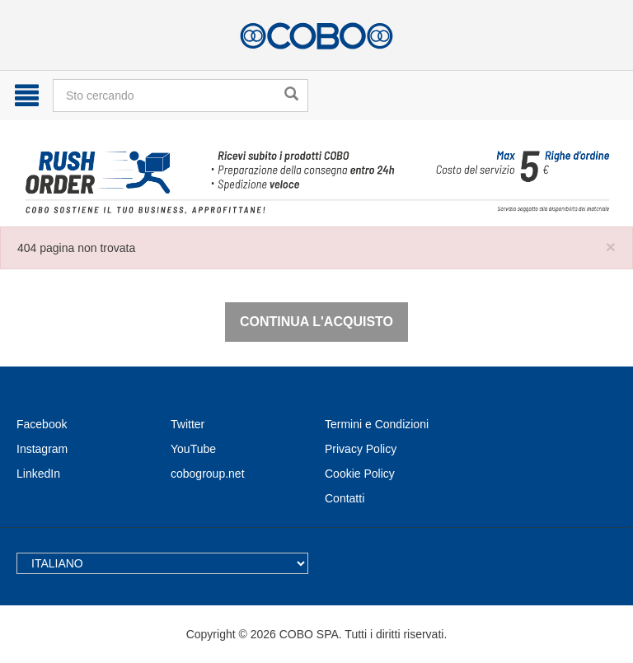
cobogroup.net (208, 473)
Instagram (42, 448)
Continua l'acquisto (316, 322)
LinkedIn (38, 473)
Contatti (344, 498)
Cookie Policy (360, 473)
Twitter (187, 424)
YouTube (193, 448)
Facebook (41, 424)
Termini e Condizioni (377, 424)
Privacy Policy (360, 448)
